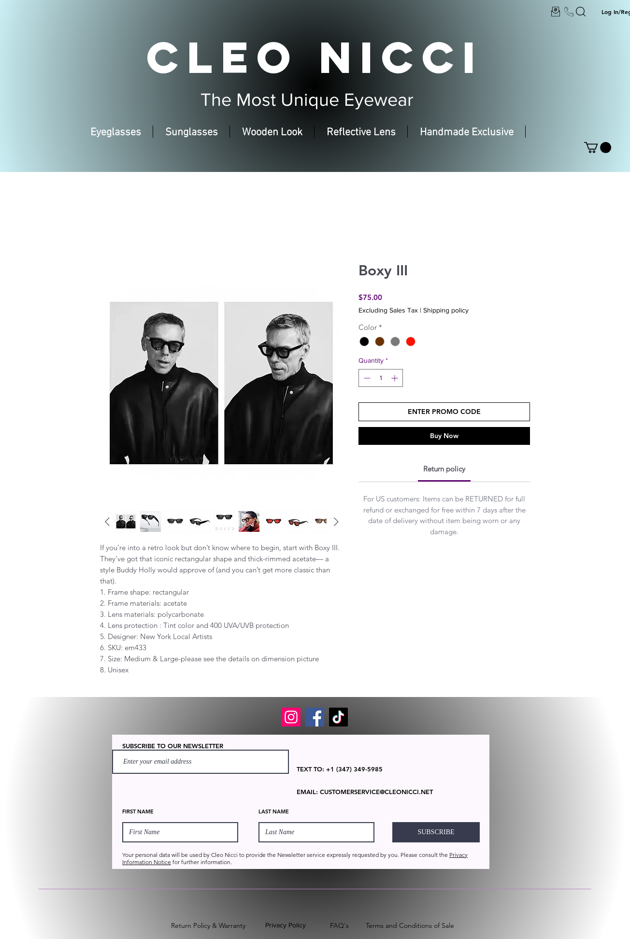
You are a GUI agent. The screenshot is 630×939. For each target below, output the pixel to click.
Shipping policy (446, 310)
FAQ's (339, 925)
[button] (597, 147)
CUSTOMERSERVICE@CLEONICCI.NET (376, 792)
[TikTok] (338, 717)
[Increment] (395, 378)
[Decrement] (366, 378)
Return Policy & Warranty (208, 925)
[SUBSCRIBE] (436, 832)
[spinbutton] (380, 378)
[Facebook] (314, 717)
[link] (444, 468)
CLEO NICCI (315, 57)
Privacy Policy (285, 925)
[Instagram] (291, 717)
